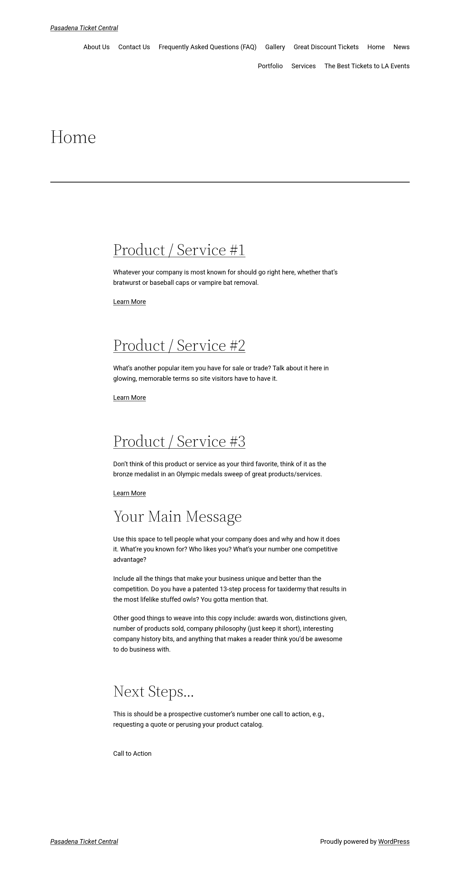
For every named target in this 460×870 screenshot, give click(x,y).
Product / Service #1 (179, 249)
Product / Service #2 (179, 345)
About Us (96, 47)
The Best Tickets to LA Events (367, 66)
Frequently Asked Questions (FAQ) (208, 47)
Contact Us (134, 47)
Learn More (129, 301)
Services (303, 66)
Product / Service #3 (179, 441)
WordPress (394, 841)
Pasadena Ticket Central (84, 28)
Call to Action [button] (132, 753)
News (402, 47)
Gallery (275, 47)
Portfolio (270, 66)
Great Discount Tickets (326, 47)
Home (376, 47)
